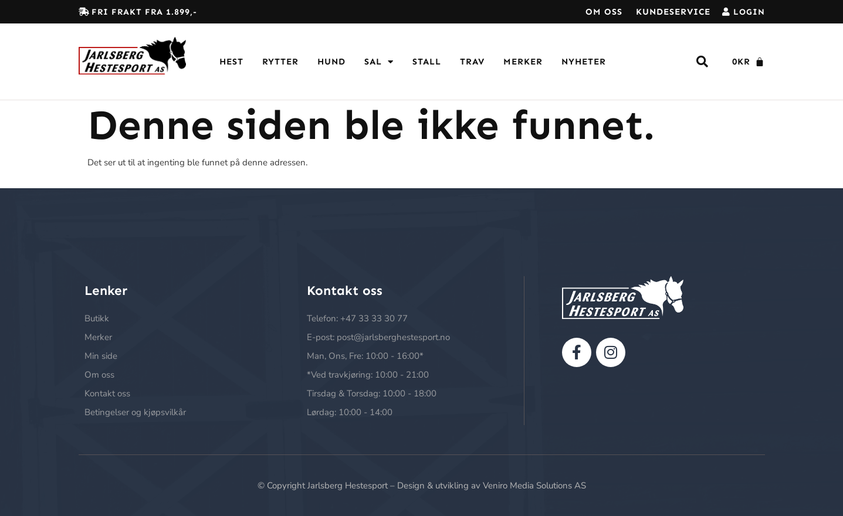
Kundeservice (673, 11)
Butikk (96, 318)
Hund (331, 61)
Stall (426, 61)
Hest (231, 61)
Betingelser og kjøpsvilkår (135, 412)
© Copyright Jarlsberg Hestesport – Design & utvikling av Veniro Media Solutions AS (422, 485)
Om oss (603, 11)
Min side (100, 356)
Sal (379, 62)
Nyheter (583, 61)
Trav (472, 61)
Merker (523, 61)
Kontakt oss (107, 393)
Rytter (280, 61)
